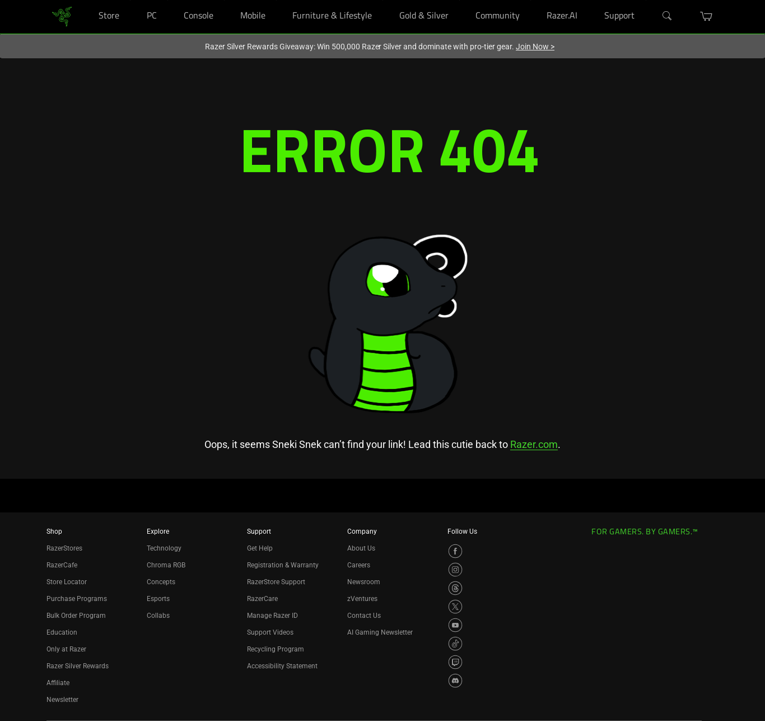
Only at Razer (66, 649)
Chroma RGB (166, 565)
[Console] (224, 0)
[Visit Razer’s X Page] (455, 606)
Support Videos (270, 632)
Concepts (161, 582)
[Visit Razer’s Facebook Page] (455, 551)
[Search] (667, 16)
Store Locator (66, 582)
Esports (158, 599)
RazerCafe (61, 565)
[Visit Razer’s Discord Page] (455, 680)
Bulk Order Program (76, 616)
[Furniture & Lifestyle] (382, 0)
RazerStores (64, 548)
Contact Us (364, 616)
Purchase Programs (76, 599)
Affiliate (57, 683)
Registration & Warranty (283, 565)
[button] (706, 16)
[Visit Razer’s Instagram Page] (455, 569)
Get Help (260, 548)
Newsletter (62, 700)
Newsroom (363, 582)
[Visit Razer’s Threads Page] (455, 588)
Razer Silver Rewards (77, 666)
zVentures (362, 599)
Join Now (535, 46)
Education (61, 632)
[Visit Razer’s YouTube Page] (455, 625)
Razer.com (534, 444)
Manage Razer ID (272, 616)
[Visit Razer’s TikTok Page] (455, 643)
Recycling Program (275, 649)
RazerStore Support (276, 582)
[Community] (530, 0)
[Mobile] (276, 0)
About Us (361, 548)
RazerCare (262, 599)
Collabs (158, 616)
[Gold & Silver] (459, 0)
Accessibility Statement (282, 666)
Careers (358, 565)
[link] (62, 16)
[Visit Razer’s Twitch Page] (455, 662)
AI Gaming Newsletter (380, 632)
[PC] (167, 0)
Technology (164, 548)
